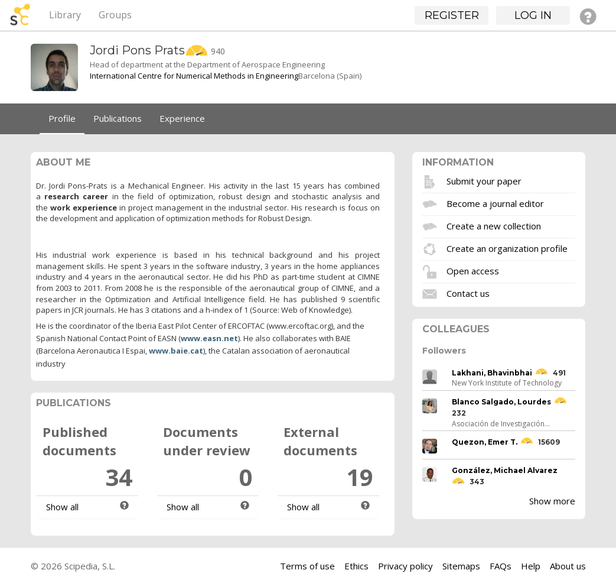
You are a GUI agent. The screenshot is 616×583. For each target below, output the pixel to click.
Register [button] (452, 15)
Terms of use (307, 566)
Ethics (356, 566)
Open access (472, 270)
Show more (552, 501)
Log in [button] (533, 15)
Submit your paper (484, 180)
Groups (115, 14)
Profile (62, 118)
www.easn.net (209, 338)
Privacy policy (405, 566)
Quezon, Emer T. (484, 442)
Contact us (468, 293)
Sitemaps (461, 566)
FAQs (500, 566)
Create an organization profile (507, 248)
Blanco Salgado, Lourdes (501, 401)
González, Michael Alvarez (505, 470)
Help (530, 566)
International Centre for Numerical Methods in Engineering (194, 75)
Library (65, 14)
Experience (182, 118)
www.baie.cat (176, 350)
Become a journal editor (495, 203)
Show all (62, 507)
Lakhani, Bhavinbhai (492, 372)
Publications (117, 118)
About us (568, 566)
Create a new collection (493, 225)
